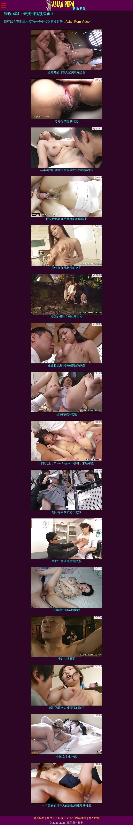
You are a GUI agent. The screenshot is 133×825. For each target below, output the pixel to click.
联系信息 (39, 818)
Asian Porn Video (78, 21)
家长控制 (94, 818)
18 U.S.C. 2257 (63, 818)
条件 (49, 818)
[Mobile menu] (3, 5)
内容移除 (80, 818)
